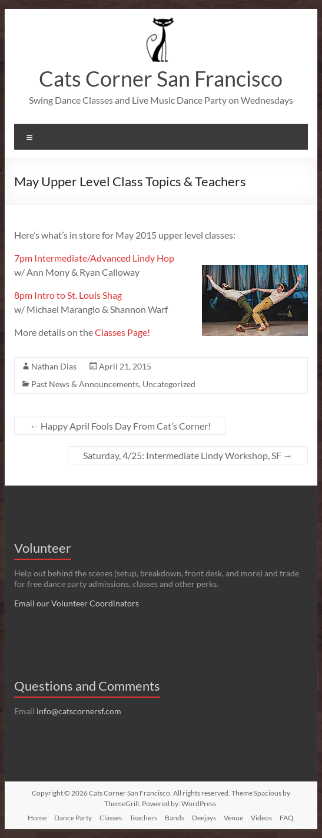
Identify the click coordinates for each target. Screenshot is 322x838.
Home (37, 817)
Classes (110, 817)
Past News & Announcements (85, 384)
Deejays (204, 817)
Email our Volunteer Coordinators (76, 603)
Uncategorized (168, 384)
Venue (233, 817)
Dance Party (73, 817)
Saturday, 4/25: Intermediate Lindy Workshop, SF (188, 455)
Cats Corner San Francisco (161, 78)
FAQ (287, 817)
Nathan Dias (54, 366)
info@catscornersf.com (78, 711)
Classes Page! (122, 332)
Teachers (143, 817)
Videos (261, 817)
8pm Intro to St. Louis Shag (68, 295)
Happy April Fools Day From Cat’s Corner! (120, 425)
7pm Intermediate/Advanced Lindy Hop (94, 257)
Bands (174, 817)
